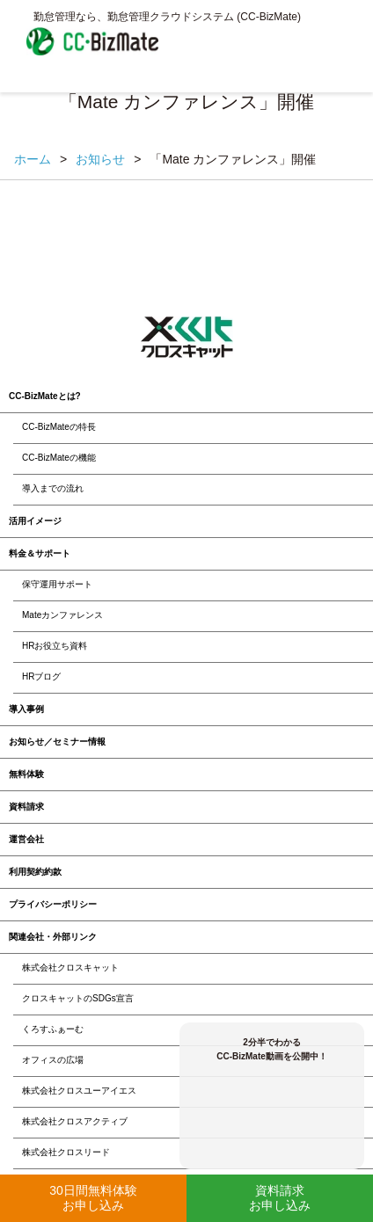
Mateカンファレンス (62, 615)
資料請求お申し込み (280, 1197)
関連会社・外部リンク (53, 937)
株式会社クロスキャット (70, 967)
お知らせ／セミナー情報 (57, 741)
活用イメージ (35, 521)
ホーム (32, 159)
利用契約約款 (35, 871)
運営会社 (26, 839)
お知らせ (100, 159)
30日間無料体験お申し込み (93, 1197)
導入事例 (26, 709)
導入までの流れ (53, 488)
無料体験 (26, 774)
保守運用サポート (57, 584)
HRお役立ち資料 (54, 646)
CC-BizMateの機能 (59, 457)
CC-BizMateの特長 (59, 427)
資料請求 (26, 806)
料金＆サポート (39, 553)
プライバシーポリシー (53, 904)
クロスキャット (187, 337)
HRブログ (41, 676)
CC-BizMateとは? (45, 396)
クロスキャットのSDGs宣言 (78, 998)
